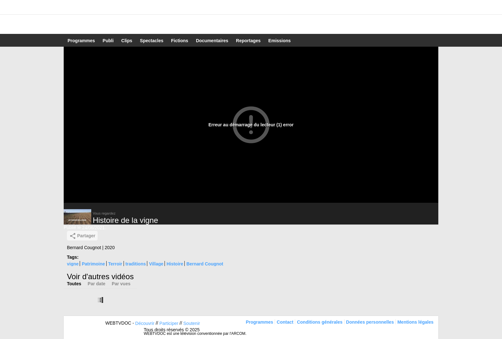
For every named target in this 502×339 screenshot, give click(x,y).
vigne (73, 263)
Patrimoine (93, 263)
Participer (168, 323)
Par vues (121, 283)
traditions (135, 263)
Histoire (174, 263)
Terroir (115, 263)
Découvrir (144, 323)
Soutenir (191, 323)
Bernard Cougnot (204, 263)
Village (156, 263)
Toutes (74, 283)
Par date (96, 283)
